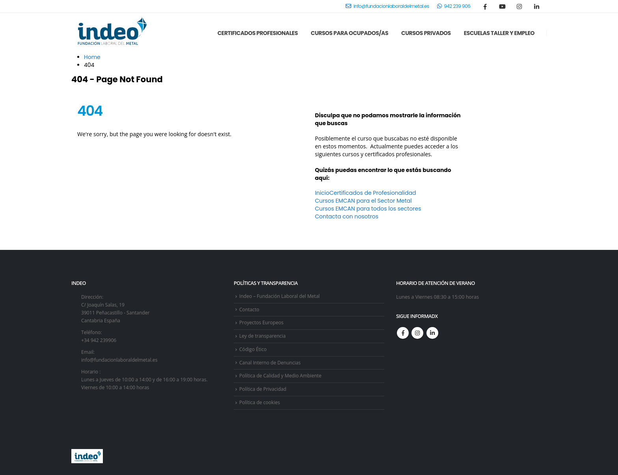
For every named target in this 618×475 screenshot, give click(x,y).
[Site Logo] (110, 33)
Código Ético (253, 349)
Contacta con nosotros (346, 216)
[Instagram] (519, 6)
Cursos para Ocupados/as (349, 33)
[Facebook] (485, 6)
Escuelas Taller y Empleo (499, 33)
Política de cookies (260, 402)
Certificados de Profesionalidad (372, 193)
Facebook (403, 333)
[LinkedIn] (536, 6)
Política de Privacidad (263, 388)
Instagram (417, 333)
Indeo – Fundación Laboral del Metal (281, 296)
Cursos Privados (426, 33)
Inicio (322, 193)
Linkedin (432, 333)
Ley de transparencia (263, 336)
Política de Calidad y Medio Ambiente (282, 375)
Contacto (249, 309)
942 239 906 (454, 6)
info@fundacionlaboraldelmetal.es (387, 6)
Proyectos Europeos (262, 322)
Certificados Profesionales (258, 33)
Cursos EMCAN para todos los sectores (368, 209)
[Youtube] (502, 6)
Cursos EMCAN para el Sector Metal (363, 201)
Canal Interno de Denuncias (271, 362)
